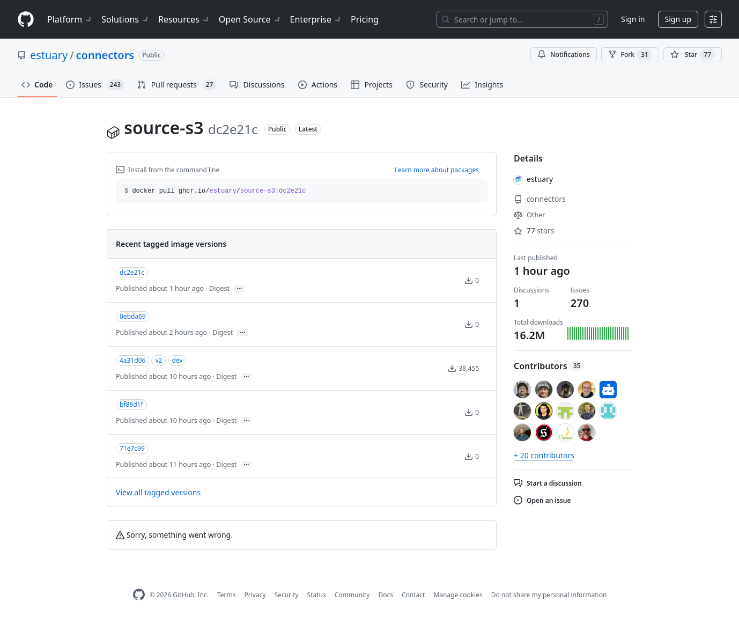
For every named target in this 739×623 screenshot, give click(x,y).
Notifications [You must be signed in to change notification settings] (563, 54)
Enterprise (316, 19)
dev (177, 360)
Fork (630, 54)
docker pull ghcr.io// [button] (215, 191)
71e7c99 (132, 448)
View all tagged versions (158, 492)
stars (534, 230)
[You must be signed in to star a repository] (692, 54)
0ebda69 (133, 316)
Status (316, 594)
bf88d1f (131, 404)
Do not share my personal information (549, 594)
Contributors (549, 366)
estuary (49, 55)
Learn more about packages (436, 169)
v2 (158, 360)
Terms (226, 594)
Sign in (633, 19)
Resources (184, 19)
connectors (105, 55)
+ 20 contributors (544, 455)
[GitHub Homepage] (138, 595)
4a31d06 (132, 360)
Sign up (678, 19)
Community (352, 594)
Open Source (250, 19)
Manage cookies (457, 594)
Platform (70, 19)
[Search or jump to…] (522, 19)
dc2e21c (132, 272)
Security (287, 594)
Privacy (255, 594)
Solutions (125, 19)
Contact (413, 594)
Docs (385, 594)
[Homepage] (25, 19)
